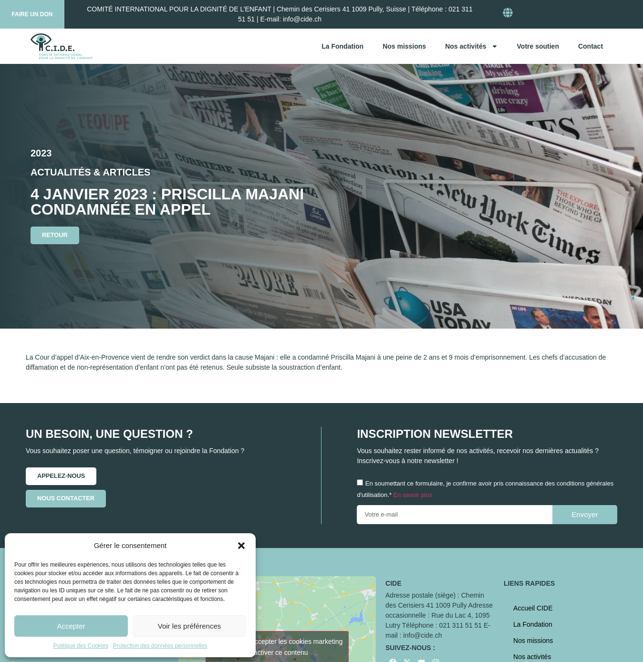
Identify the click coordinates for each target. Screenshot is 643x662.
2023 (41, 153)
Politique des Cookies (80, 645)
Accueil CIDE (532, 608)
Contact (590, 46)
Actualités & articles (90, 172)
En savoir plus (413, 494)
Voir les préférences (189, 626)
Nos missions (404, 46)
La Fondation (342, 46)
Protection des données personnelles (160, 645)
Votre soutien (538, 46)
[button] (241, 545)
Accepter (71, 626)
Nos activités (471, 46)
